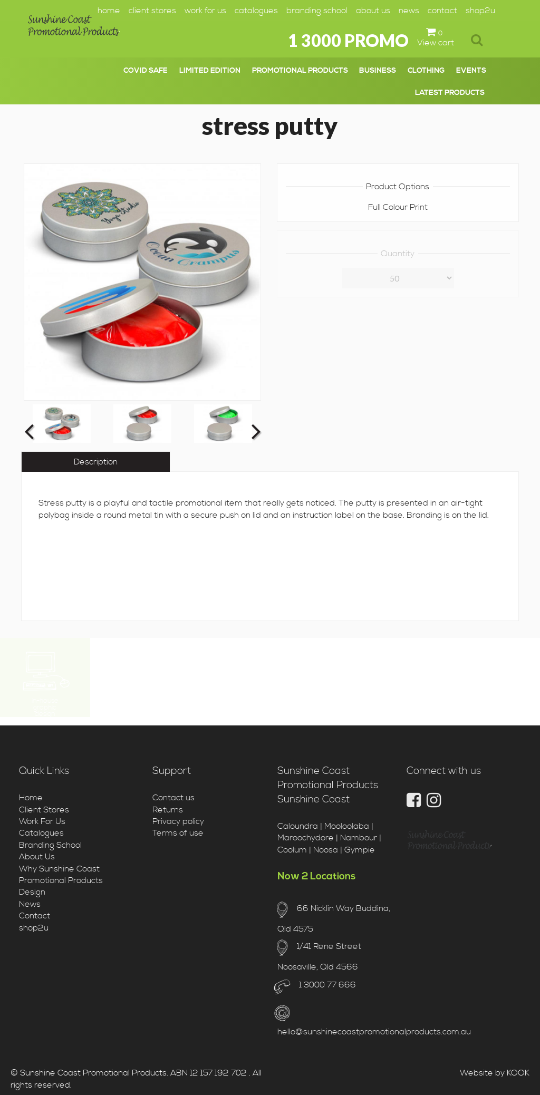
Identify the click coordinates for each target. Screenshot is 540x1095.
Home (109, 10)
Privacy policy (178, 821)
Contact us (173, 797)
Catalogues (256, 10)
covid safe (145, 70)
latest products (450, 93)
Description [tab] (96, 462)
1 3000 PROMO (348, 40)
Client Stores (152, 10)
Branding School (317, 10)
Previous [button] (29, 431)
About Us (373, 10)
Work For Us (205, 10)
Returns (167, 810)
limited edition (209, 70)
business (377, 70)
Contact (442, 10)
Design (32, 892)
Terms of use (178, 833)
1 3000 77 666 (326, 985)
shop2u (480, 10)
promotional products (300, 70)
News (409, 10)
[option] (61, 423)
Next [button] (255, 431)
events (471, 70)
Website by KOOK (494, 1073)
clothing (426, 70)
